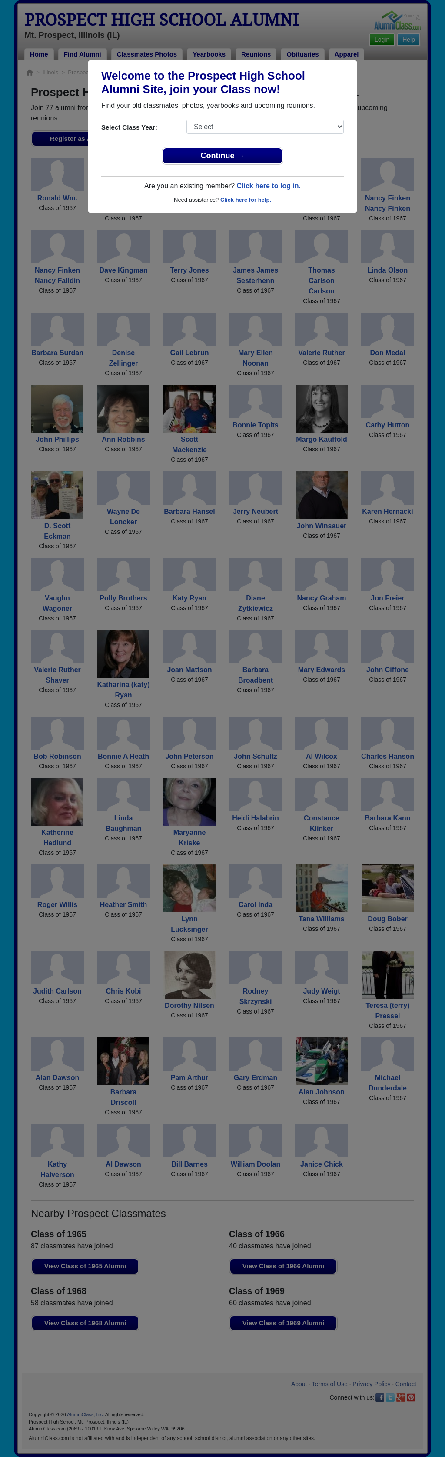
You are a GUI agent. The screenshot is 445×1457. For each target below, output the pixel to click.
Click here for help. (245, 200)
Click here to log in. (268, 186)
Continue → (223, 155)
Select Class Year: (129, 127)
